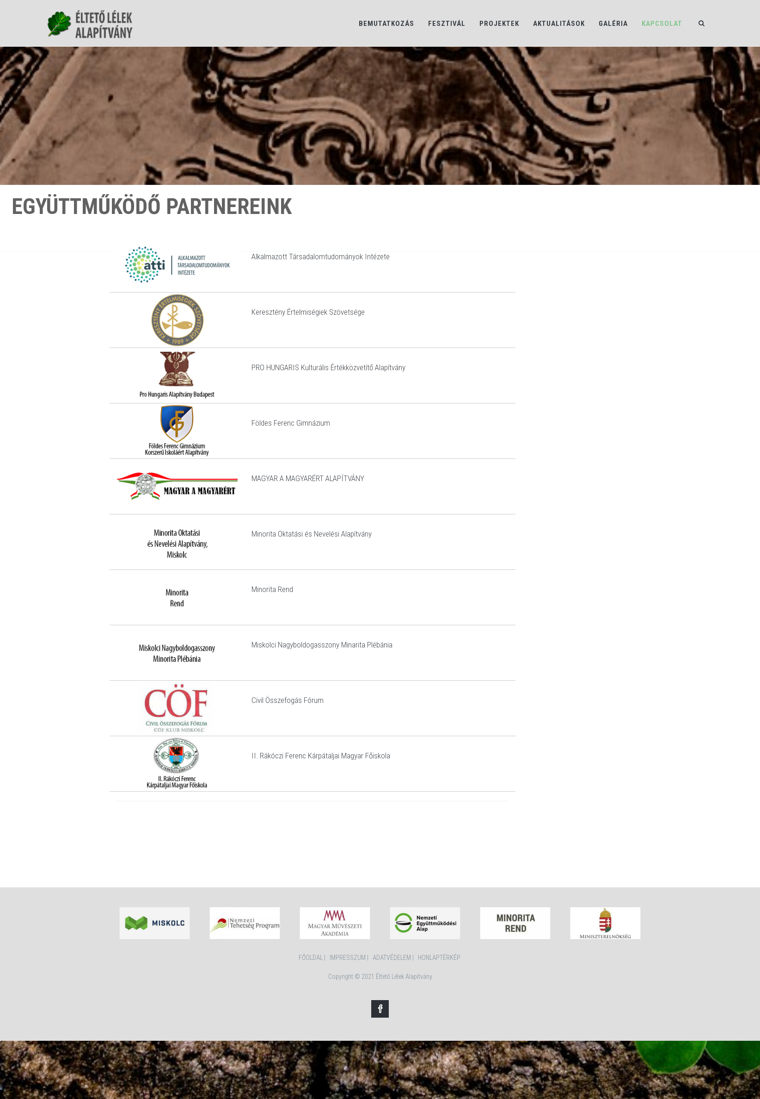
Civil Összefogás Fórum (287, 700)
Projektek (499, 23)
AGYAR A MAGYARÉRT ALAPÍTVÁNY (310, 478)
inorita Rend (275, 589)
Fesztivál (447, 23)
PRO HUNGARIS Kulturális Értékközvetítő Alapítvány (328, 367)
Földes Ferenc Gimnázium (290, 422)
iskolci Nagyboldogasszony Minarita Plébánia (324, 644)
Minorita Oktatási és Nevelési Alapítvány (311, 533)
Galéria (613, 23)
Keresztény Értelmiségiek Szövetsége (308, 312)
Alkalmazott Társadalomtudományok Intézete (320, 256)
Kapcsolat (662, 23)
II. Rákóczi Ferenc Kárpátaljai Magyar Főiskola (320, 755)
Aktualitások (559, 23)
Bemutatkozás (386, 23)
